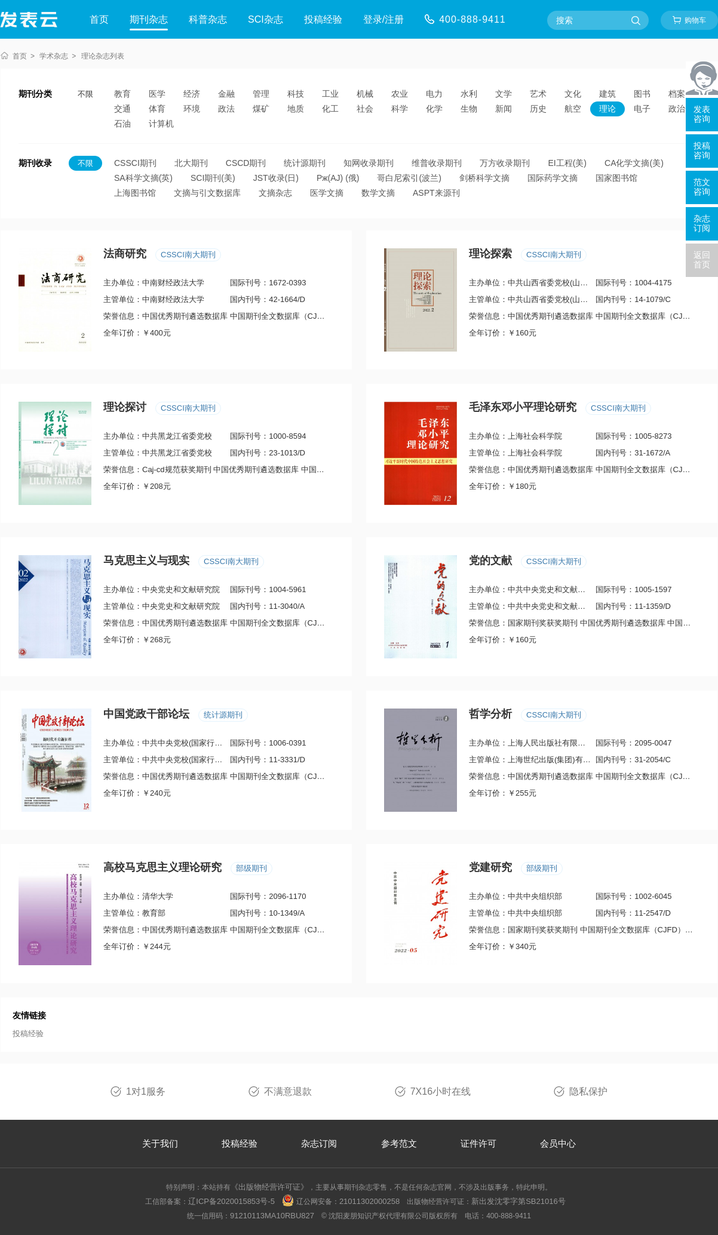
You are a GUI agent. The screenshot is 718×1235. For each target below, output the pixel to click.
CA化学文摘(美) (634, 163)
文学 (503, 93)
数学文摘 (378, 193)
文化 (572, 93)
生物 (469, 108)
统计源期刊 (305, 163)
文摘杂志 (275, 193)
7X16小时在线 (440, 1091)
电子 (642, 108)
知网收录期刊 (368, 163)
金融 (226, 93)
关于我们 (160, 1143)
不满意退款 (288, 1091)
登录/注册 (383, 19)
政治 (676, 108)
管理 (261, 93)
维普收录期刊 (437, 163)
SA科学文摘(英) (143, 178)
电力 (434, 93)
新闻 (503, 108)
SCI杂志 (265, 19)
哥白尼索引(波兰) (409, 178)
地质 (295, 108)
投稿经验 (323, 19)
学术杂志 (53, 56)
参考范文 (399, 1143)
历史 (538, 108)
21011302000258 (369, 1201)
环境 (191, 108)
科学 (399, 108)
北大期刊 (191, 163)
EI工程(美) (567, 163)
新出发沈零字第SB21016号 (518, 1201)
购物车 (695, 20)
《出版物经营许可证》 (269, 1186)
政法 (226, 108)
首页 (99, 19)
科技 (295, 93)
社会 (365, 108)
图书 (642, 93)
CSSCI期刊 (135, 163)
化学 (434, 108)
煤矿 (261, 108)
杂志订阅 (319, 1143)
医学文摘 (326, 193)
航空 (572, 108)
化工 (330, 108)
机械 (365, 93)
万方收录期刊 (505, 163)
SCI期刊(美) (213, 178)
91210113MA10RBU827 (272, 1215)
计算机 (161, 123)
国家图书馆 (616, 178)
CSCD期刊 (246, 163)
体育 (157, 108)
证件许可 (478, 1143)
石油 (122, 123)
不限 (85, 94)
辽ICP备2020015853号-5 (231, 1201)
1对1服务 (145, 1091)
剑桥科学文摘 (484, 178)
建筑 (607, 93)
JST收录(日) (276, 178)
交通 (122, 108)
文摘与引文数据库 (207, 193)
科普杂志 (208, 19)
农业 (399, 93)
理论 (607, 108)
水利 (469, 93)
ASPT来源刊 (436, 193)
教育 (122, 93)
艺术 (538, 93)
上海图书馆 (135, 193)
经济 (191, 93)
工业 (330, 93)
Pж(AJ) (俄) (338, 178)
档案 (676, 93)
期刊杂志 (149, 19)
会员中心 (558, 1143)
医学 (157, 93)
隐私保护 (588, 1091)
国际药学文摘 (552, 178)
